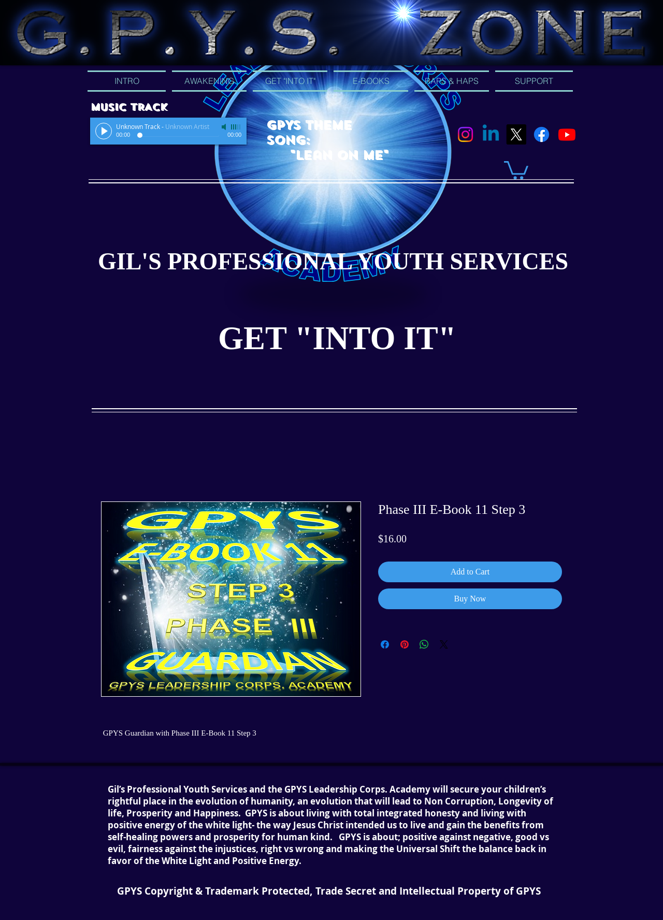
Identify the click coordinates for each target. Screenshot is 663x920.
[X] (516, 134)
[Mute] (225, 127)
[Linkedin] (491, 134)
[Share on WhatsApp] (424, 644)
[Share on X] (444, 644)
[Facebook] (541, 134)
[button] (516, 169)
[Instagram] (465, 134)
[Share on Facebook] (385, 644)
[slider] (236, 127)
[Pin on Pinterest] (404, 644)
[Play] (103, 131)
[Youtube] (567, 134)
